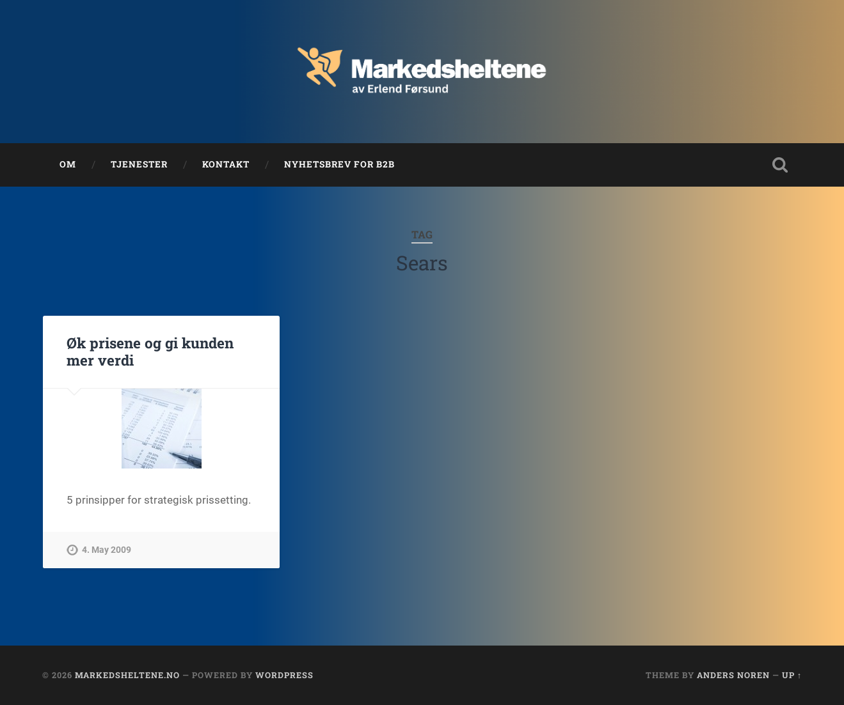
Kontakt (226, 164)
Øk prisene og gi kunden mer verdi (150, 351)
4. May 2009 (106, 550)
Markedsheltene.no (127, 675)
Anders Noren (733, 675)
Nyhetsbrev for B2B (339, 164)
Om (68, 164)
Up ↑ (792, 675)
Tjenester (139, 164)
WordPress (284, 675)
